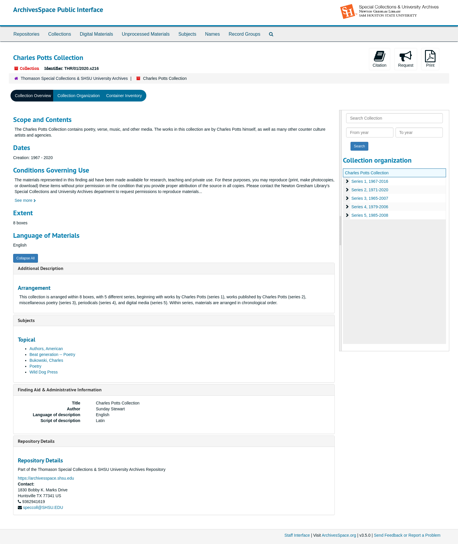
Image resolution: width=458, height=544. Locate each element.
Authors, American (46, 348)
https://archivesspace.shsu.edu (46, 478)
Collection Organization (79, 95)
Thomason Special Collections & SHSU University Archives (74, 78)
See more (25, 200)
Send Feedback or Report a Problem (407, 535)
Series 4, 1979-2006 (369, 206)
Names (212, 34)
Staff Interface (297, 535)
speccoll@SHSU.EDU (43, 507)
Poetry (35, 366)
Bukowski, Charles (46, 360)
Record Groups (245, 34)
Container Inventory (124, 95)
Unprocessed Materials (146, 34)
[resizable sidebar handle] (340, 230)
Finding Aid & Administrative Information (60, 390)
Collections (59, 34)
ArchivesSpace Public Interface (58, 9)
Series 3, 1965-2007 (369, 198)
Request (405, 59)
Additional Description (40, 268)
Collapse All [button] (25, 258)
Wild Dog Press (44, 372)
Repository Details (36, 441)
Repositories (26, 34)
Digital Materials (96, 34)
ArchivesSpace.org (339, 535)
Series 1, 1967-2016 (369, 181)
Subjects (187, 34)
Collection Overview (33, 95)
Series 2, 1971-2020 (369, 189)
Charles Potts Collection (366, 173)
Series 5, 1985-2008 (369, 215)
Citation (379, 59)
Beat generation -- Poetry (52, 354)
